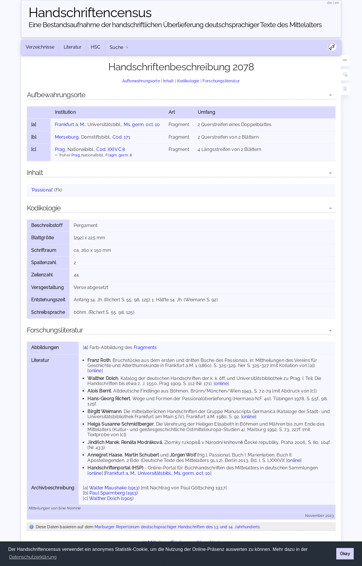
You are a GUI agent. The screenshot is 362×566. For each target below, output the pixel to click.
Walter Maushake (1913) (114, 488)
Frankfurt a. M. (70, 124)
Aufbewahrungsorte (141, 80)
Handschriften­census (90, 12)
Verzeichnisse (40, 47)
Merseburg (67, 137)
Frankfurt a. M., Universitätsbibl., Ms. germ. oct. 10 (157, 473)
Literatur (72, 47)
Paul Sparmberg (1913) (113, 493)
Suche (116, 47)
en (337, 3)
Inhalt (168, 80)
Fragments (145, 347)
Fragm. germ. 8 (118, 155)
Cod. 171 (121, 137)
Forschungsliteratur (221, 80)
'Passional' (42, 190)
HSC (95, 47)
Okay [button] (345, 553)
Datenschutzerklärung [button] (33, 557)
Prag (60, 149)
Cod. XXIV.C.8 (110, 149)
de (329, 3)
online (95, 370)
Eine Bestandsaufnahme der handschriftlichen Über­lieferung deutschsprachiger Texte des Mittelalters (175, 25)
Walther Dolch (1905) (111, 498)
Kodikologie (188, 80)
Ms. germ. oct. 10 (142, 124)
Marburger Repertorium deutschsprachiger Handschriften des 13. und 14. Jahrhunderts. (178, 526)
